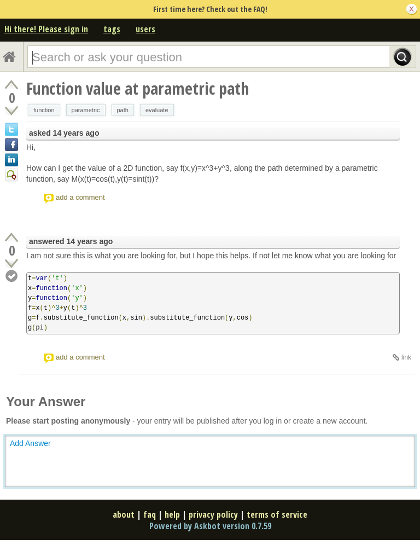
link (406, 357)
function (44, 110)
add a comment (80, 197)
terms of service (277, 514)
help (172, 514)
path (123, 110)
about (124, 514)
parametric (86, 110)
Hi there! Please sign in (46, 29)
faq (149, 514)
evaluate (156, 110)
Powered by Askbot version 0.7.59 (210, 526)
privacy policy (213, 514)
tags (111, 29)
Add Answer (30, 443)
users (145, 29)
